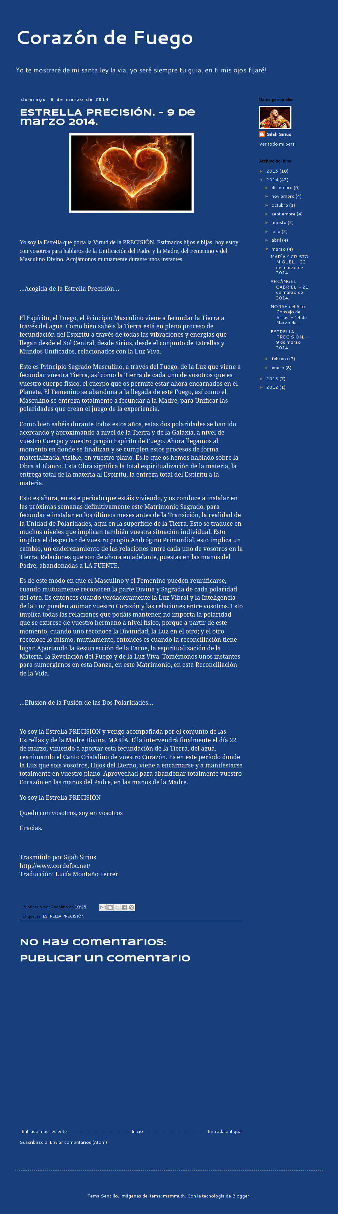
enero (278, 367)
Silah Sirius (279, 134)
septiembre (284, 214)
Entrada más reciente (44, 1131)
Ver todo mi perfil (278, 144)
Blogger (240, 1196)
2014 (272, 179)
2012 (272, 387)
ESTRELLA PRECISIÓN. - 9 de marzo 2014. (289, 339)
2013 (272, 378)
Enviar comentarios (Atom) (78, 1142)
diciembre (283, 187)
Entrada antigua (224, 1131)
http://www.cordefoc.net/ (55, 866)
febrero (280, 358)
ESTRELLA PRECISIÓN (63, 916)
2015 (272, 171)
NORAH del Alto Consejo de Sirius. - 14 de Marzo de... (288, 314)
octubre (280, 205)
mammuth (174, 1196)
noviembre (284, 196)
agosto (280, 222)
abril (277, 240)
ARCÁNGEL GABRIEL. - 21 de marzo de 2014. (289, 289)
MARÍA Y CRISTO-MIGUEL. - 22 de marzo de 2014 (290, 264)
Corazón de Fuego (104, 36)
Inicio (137, 1131)
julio (277, 231)
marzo (279, 249)
